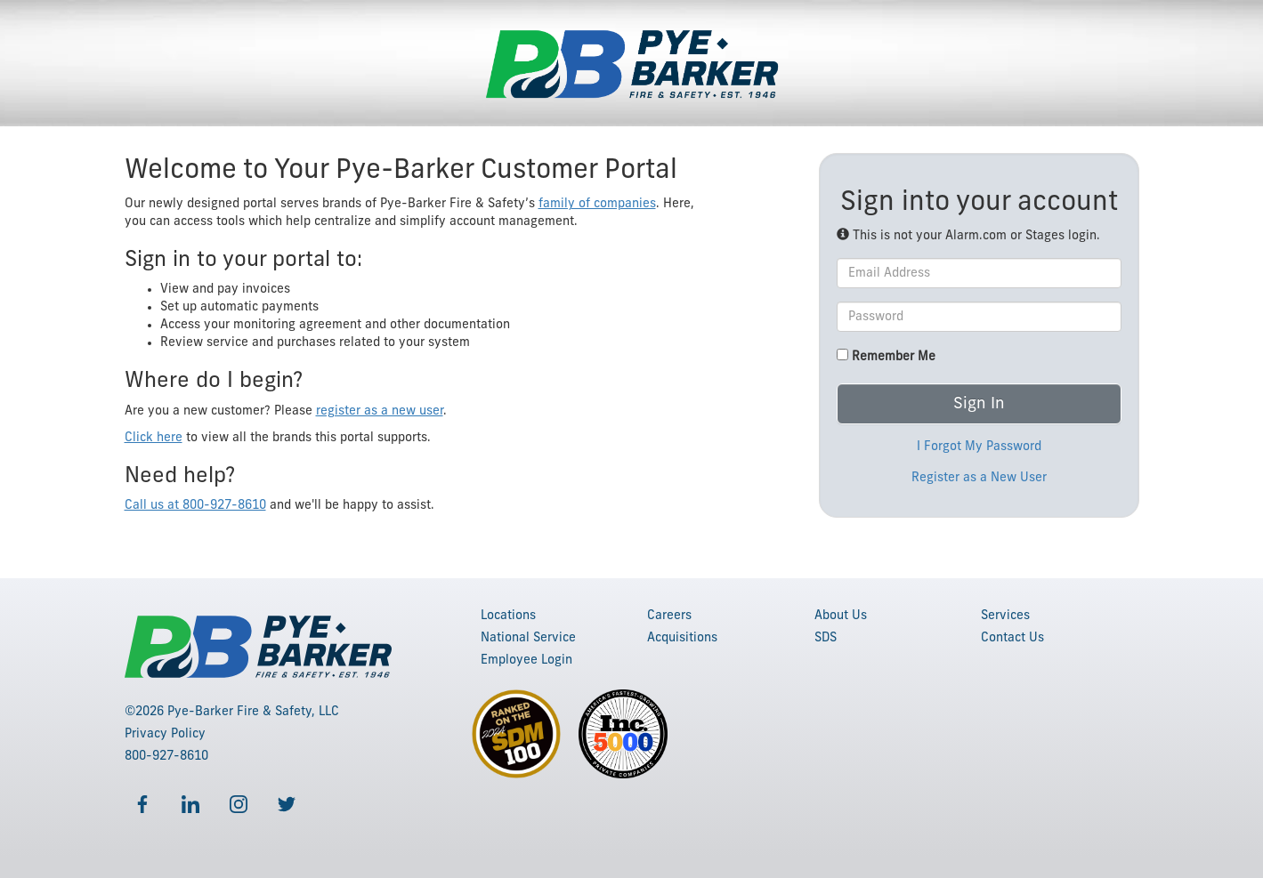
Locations (508, 615)
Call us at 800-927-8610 (195, 505)
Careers (669, 615)
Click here (153, 437)
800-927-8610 (166, 756)
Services (1005, 615)
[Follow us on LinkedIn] (190, 804)
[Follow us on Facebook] (142, 804)
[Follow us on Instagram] (238, 804)
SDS (825, 638)
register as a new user (379, 411)
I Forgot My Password (979, 446)
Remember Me (886, 356)
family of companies (597, 203)
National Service (528, 638)
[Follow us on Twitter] (286, 804)
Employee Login (526, 660)
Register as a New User (979, 477)
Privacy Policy (165, 734)
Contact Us (1012, 638)
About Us (840, 615)
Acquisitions (682, 638)
